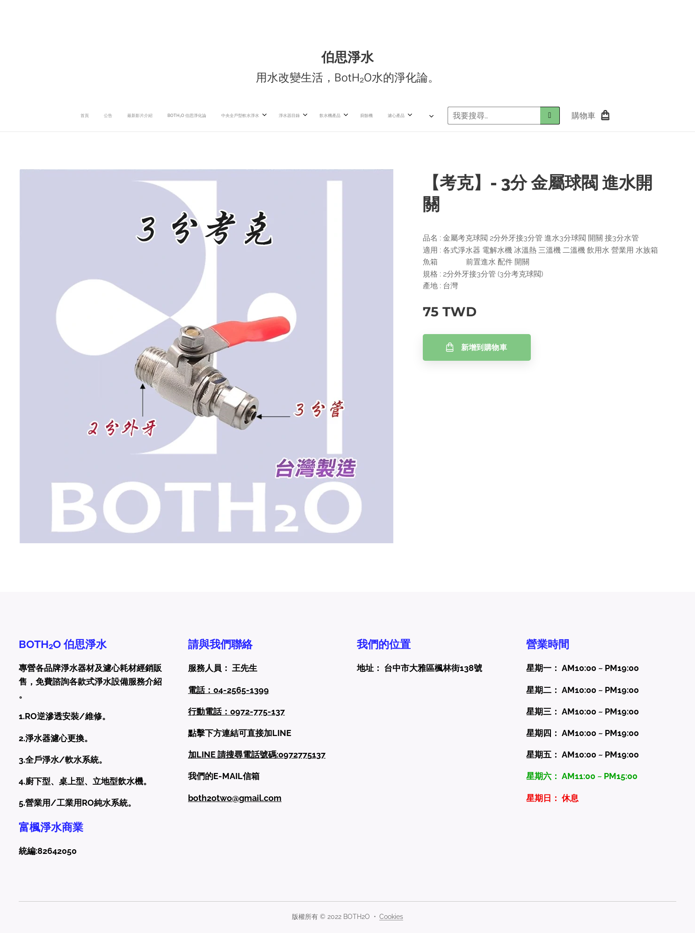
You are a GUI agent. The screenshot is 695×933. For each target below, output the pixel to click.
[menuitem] (163, 115)
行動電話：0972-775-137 (236, 711)
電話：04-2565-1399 (228, 689)
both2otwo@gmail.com (235, 797)
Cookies (391, 916)
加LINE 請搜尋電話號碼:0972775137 (257, 754)
